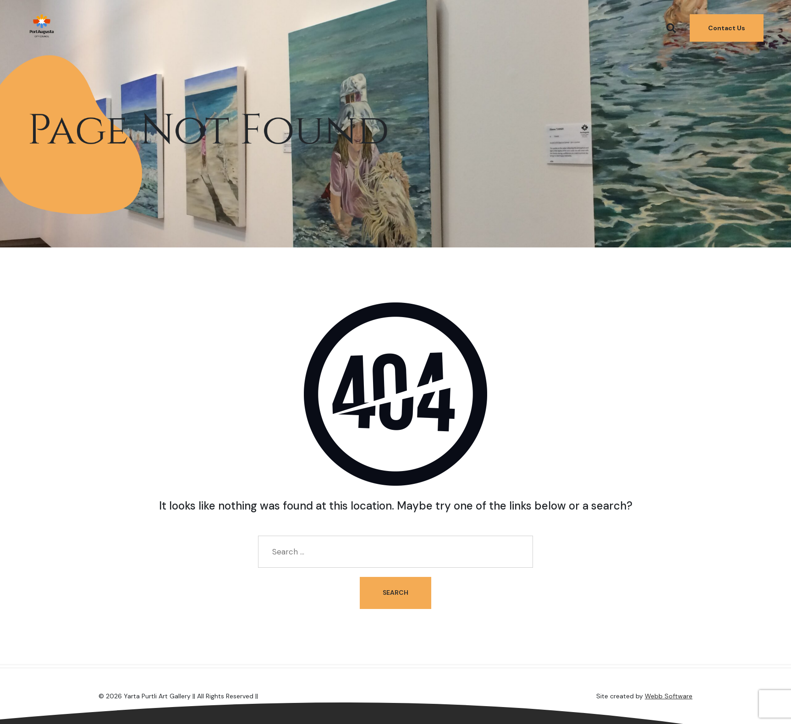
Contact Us (726, 26)
